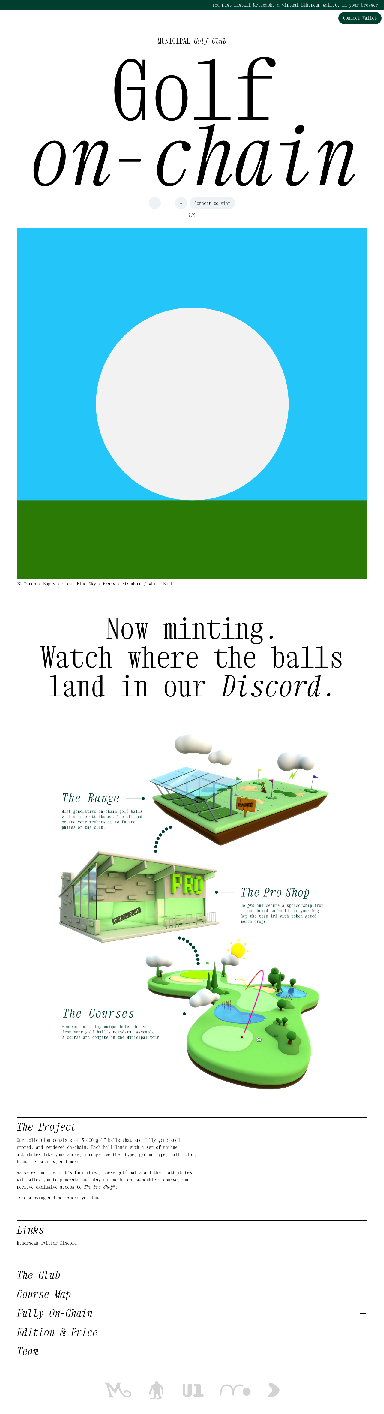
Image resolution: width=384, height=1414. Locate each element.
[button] (192, 403)
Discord (68, 1243)
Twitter (49, 1243)
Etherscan (27, 1243)
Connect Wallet (360, 18)
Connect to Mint (212, 203)
